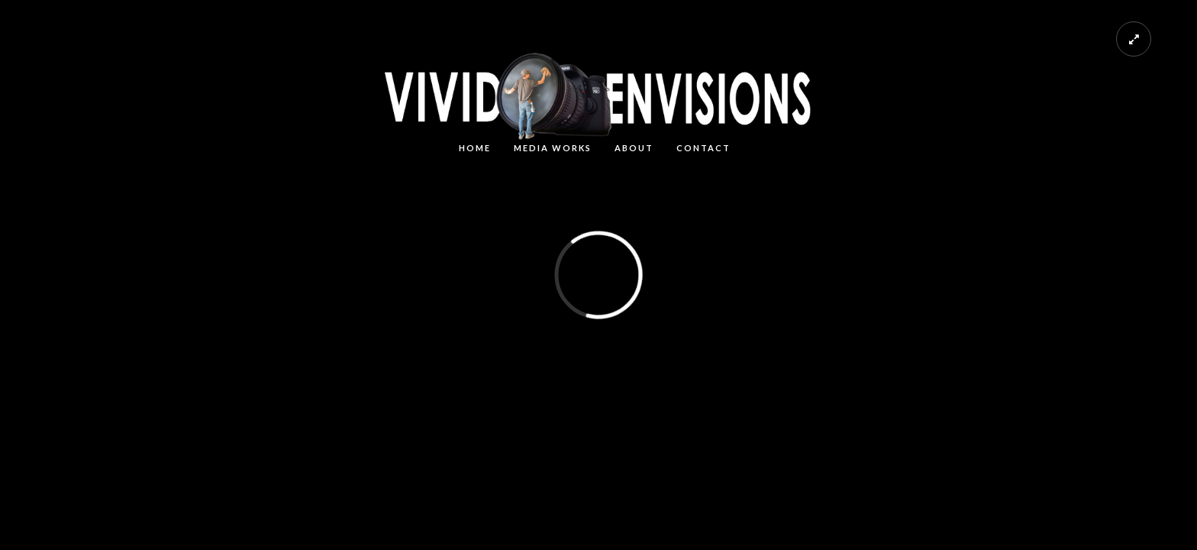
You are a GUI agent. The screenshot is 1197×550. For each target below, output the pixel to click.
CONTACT (703, 148)
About (634, 148)
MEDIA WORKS (553, 148)
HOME (475, 148)
